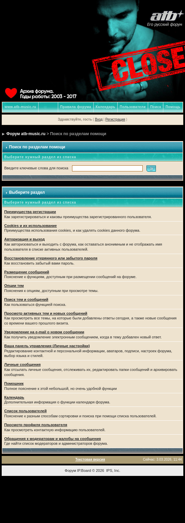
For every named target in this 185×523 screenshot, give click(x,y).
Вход (99, 119)
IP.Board (84, 470)
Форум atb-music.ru (25, 133)
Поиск (155, 107)
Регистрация (115, 119)
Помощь (172, 107)
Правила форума (75, 107)
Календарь (105, 107)
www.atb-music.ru (20, 107)
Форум (70, 470)
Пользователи (133, 107)
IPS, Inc (112, 470)
